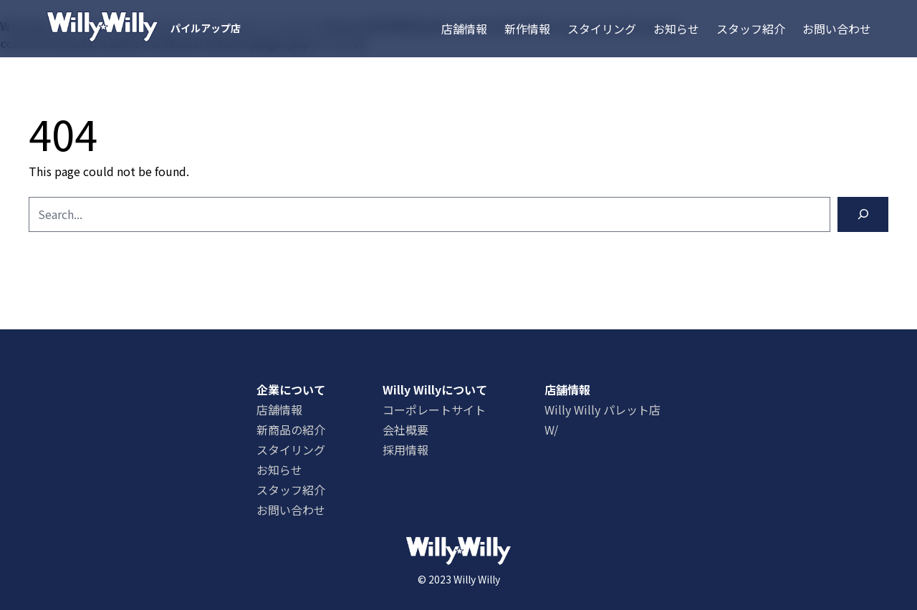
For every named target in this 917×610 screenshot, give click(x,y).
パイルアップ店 (206, 28)
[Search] (862, 214)
